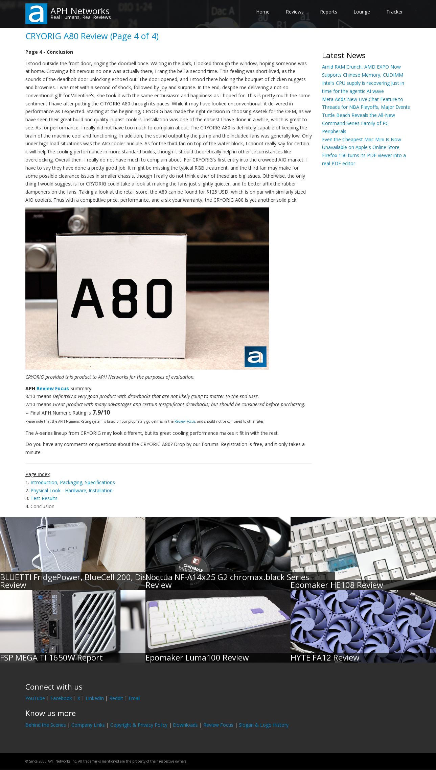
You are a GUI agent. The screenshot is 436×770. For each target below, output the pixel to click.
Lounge (361, 11)
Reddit (116, 698)
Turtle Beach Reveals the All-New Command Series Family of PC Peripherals (358, 123)
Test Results (44, 498)
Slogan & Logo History (264, 725)
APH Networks (80, 11)
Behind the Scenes (45, 725)
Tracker (394, 11)
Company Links (88, 725)
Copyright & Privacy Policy (138, 725)
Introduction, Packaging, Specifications (72, 482)
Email (134, 698)
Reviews (295, 11)
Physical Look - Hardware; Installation (71, 490)
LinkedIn (95, 698)
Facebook (61, 698)
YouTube (35, 698)
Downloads (185, 725)
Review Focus (53, 388)
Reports (328, 11)
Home (263, 11)
